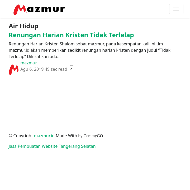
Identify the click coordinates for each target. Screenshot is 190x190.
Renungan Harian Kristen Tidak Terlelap (71, 34)
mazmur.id (44, 136)
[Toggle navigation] (176, 9)
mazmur (28, 63)
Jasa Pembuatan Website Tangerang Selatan (52, 146)
